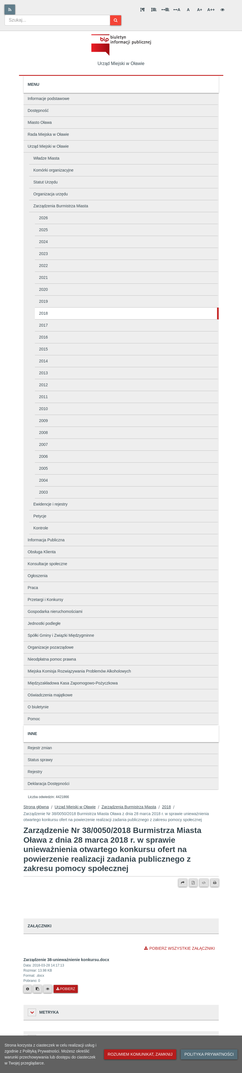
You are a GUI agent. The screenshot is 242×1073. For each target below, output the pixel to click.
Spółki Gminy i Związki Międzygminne (61, 635)
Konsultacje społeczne (47, 563)
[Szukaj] (115, 20)
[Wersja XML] (203, 883)
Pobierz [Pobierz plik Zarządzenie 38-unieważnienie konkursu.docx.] (65, 989)
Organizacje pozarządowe (51, 647)
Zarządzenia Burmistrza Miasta (60, 206)
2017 (43, 325)
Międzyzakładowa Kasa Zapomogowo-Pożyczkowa (73, 683)
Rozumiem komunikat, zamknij (140, 1054)
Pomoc (34, 719)
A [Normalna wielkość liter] (188, 9)
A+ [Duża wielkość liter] (199, 9)
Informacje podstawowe (49, 98)
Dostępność (38, 110)
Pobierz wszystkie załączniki (179, 948)
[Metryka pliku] (27, 989)
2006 (43, 456)
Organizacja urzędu (50, 194)
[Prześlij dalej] (182, 883)
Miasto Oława (40, 122)
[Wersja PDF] (193, 883)
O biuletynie (38, 707)
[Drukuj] (215, 883)
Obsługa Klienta (42, 552)
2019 (43, 301)
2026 (43, 218)
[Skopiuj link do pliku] (37, 989)
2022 (43, 265)
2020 (43, 289)
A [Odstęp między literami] (176, 9)
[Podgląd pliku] (47, 989)
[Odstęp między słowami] (165, 10)
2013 (43, 373)
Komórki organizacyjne (53, 170)
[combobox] (57, 20)
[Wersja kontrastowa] (222, 10)
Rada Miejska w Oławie (48, 134)
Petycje (40, 516)
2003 (43, 492)
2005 (43, 468)
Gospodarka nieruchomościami (55, 611)
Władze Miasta (46, 158)
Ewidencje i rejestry (50, 504)
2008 (43, 432)
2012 (43, 385)
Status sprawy (40, 759)
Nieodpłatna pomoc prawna (52, 659)
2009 (43, 420)
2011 (43, 396)
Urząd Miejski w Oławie (48, 146)
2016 (43, 337)
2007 (43, 444)
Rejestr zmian (40, 748)
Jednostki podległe (44, 623)
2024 (43, 241)
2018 (43, 313)
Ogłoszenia (38, 575)
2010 (43, 408)
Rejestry (35, 771)
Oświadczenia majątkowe (50, 695)
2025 (43, 229)
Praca (33, 587)
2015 (43, 349)
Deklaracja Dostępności (49, 783)
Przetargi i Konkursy (45, 599)
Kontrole (40, 528)
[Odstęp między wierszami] (153, 10)
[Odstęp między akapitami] (142, 10)
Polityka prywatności (209, 1054)
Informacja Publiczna (46, 540)
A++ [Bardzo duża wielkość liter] (211, 9)
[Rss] (10, 9)
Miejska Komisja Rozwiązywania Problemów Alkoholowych (79, 671)
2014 (43, 361)
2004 (43, 480)
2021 (43, 277)
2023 (43, 253)
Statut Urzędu (45, 182)
